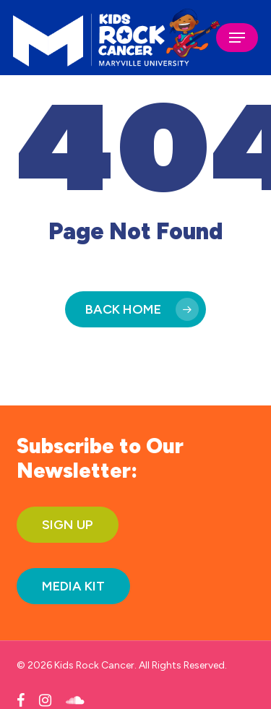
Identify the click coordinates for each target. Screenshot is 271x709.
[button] (237, 37)
